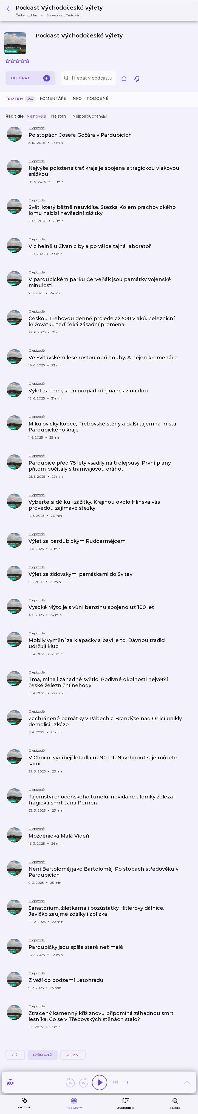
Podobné (98, 98)
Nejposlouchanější (89, 116)
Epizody (20, 99)
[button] (56, 10)
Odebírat (30, 78)
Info (76, 98)
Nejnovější (36, 116)
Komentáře (53, 98)
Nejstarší (59, 116)
